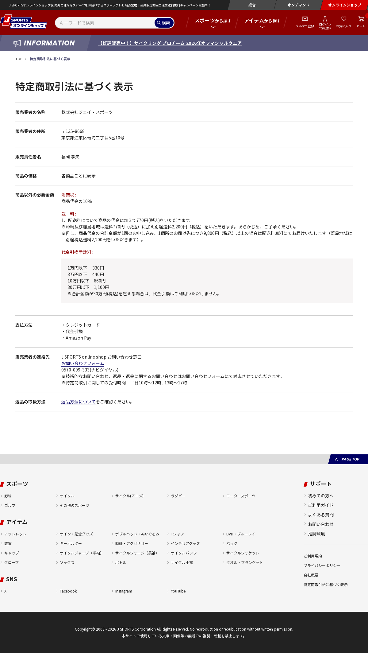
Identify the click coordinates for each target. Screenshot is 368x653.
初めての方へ (321, 495)
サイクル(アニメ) (129, 495)
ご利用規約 (313, 555)
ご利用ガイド (321, 505)
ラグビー (178, 495)
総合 (252, 4)
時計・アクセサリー (131, 543)
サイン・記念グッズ (76, 533)
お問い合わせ (321, 524)
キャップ (11, 552)
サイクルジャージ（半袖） (82, 552)
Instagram (123, 590)
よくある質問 (321, 514)
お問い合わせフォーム (82, 363)
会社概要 (311, 574)
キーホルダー (71, 543)
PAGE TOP (350, 459)
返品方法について (78, 401)
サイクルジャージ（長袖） (137, 552)
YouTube (178, 590)
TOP (18, 58)
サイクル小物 (182, 562)
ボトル (120, 562)
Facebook (68, 590)
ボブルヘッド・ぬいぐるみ (137, 533)
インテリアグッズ (185, 543)
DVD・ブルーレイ (240, 533)
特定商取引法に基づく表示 (326, 584)
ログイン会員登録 (325, 26)
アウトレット (15, 533)
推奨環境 (316, 534)
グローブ (11, 562)
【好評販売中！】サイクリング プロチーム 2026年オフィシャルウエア (170, 43)
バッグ (231, 543)
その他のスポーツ (74, 505)
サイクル (67, 495)
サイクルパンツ (184, 552)
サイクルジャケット (242, 552)
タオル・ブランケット (244, 562)
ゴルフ (9, 505)
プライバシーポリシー (322, 565)
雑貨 (8, 543)
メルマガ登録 (305, 26)
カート (361, 26)
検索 (166, 22)
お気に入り (343, 26)
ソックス (67, 562)
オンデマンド (298, 4)
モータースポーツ (240, 495)
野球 (8, 495)
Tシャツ (177, 533)
